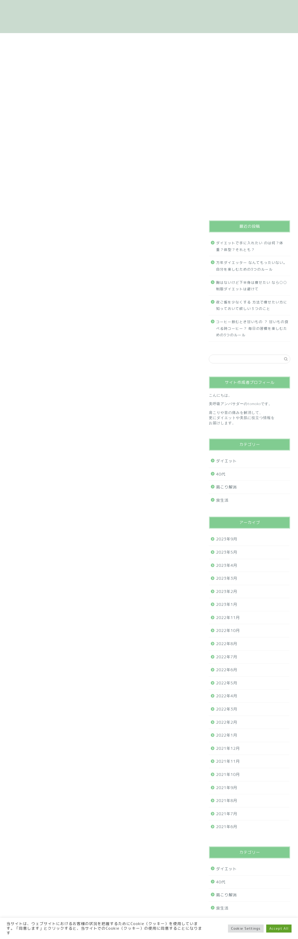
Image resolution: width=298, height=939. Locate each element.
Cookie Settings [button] (246, 928)
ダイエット (105, 207)
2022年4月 (226, 696)
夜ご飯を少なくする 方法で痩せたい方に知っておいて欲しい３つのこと (251, 305)
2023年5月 (226, 552)
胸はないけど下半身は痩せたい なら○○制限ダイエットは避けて (251, 286)
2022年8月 (226, 643)
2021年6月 (226, 826)
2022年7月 (226, 657)
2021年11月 (228, 761)
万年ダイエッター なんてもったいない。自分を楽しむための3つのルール (251, 266)
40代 (200, 207)
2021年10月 (228, 774)
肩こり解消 (142, 207)
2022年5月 (226, 683)
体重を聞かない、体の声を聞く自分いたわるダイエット (149, 16)
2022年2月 (226, 722)
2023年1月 (226, 604)
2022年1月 (226, 735)
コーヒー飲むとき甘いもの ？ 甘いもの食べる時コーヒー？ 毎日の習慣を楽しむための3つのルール (252, 328)
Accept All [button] (278, 928)
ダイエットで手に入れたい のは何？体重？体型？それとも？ (249, 246)
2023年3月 (226, 578)
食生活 (174, 207)
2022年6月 (226, 670)
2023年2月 (226, 591)
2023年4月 (226, 565)
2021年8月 (226, 800)
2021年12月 (228, 748)
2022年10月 (228, 630)
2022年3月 (226, 709)
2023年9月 (226, 539)
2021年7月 (226, 813)
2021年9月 (226, 787)
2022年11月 (228, 617)
